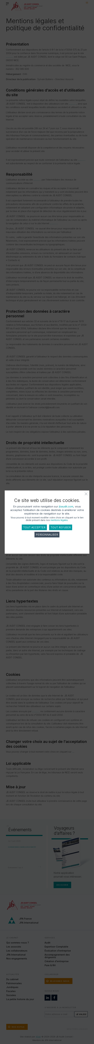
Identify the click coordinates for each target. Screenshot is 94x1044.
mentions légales (59, 524)
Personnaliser (47, 539)
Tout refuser (61, 531)
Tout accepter (34, 531)
